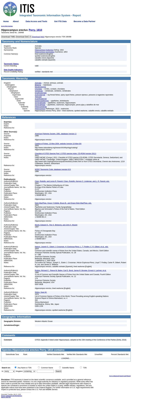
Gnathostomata (40, 93)
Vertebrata (39, 91)
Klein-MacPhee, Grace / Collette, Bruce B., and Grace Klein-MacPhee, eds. (63, 203)
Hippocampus (40, 109)
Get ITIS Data (60, 21)
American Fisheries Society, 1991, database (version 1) (55, 134)
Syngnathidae (40, 105)
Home (6, 21)
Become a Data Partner (84, 21)
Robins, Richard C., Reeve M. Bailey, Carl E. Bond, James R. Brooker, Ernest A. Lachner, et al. (70, 270)
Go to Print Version (7, 26)
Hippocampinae (41, 107)
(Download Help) (38, 37)
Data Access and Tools (36, 21)
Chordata (38, 89)
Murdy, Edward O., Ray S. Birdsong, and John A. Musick (56, 225)
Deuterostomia (40, 87)
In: (3, 371)
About (16, 21)
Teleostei (38, 97)
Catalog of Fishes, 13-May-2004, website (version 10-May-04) (58, 144)
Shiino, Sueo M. (41, 292)
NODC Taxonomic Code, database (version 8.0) (53, 169)
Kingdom (19, 371)
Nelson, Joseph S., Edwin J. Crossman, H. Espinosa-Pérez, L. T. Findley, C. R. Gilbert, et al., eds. (71, 247)
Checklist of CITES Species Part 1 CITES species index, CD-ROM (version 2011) (65, 154)
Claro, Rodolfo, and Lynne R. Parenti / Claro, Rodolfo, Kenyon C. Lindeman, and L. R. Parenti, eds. (72, 181)
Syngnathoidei (40, 103)
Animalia (38, 83)
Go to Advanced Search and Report (120, 376)
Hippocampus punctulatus (44, 52)
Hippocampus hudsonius (44, 50)
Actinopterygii (40, 95)
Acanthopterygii (41, 99)
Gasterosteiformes (42, 101)
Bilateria (38, 85)
